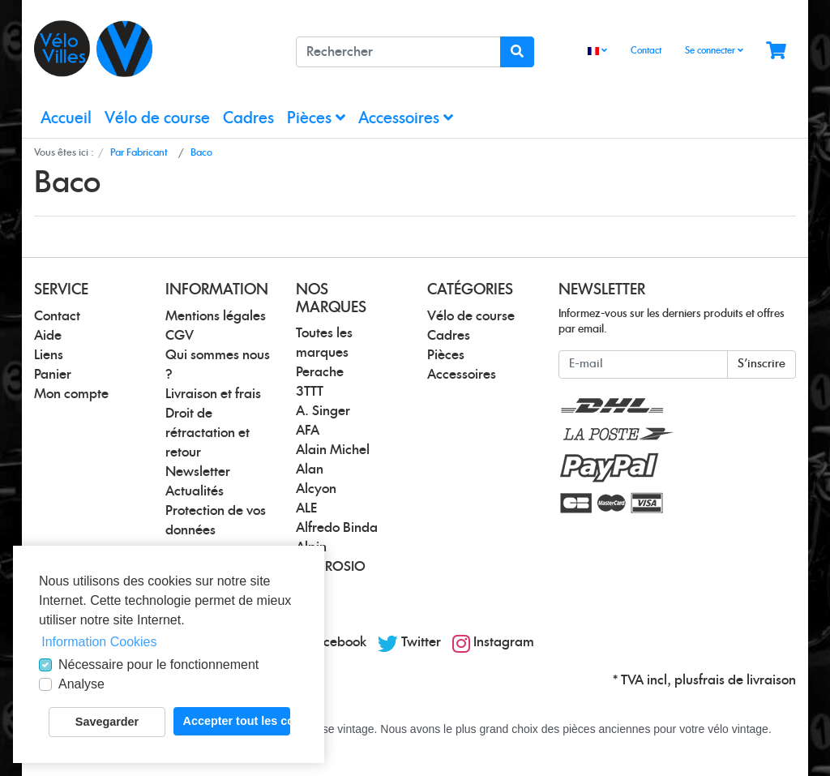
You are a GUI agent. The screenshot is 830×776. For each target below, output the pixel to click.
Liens (48, 355)
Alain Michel (333, 450)
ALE (306, 508)
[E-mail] (643, 364)
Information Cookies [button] (98, 642)
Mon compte (71, 394)
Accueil (66, 118)
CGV (179, 335)
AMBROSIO (331, 566)
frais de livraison (747, 680)
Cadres (248, 118)
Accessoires (405, 117)
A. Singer (323, 411)
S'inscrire (761, 364)
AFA (307, 430)
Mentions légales (215, 316)
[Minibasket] (776, 51)
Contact (646, 50)
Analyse (81, 684)
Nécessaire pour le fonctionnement (158, 664)
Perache (320, 372)
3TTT (309, 391)
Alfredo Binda (337, 527)
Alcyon (316, 488)
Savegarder (107, 721)
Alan (309, 469)
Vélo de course (157, 118)
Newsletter (197, 471)
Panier (52, 374)
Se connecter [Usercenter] (714, 50)
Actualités (194, 491)
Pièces (316, 117)
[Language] (597, 51)
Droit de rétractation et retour (207, 433)
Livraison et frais (213, 394)
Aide (48, 335)
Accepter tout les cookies (236, 720)
